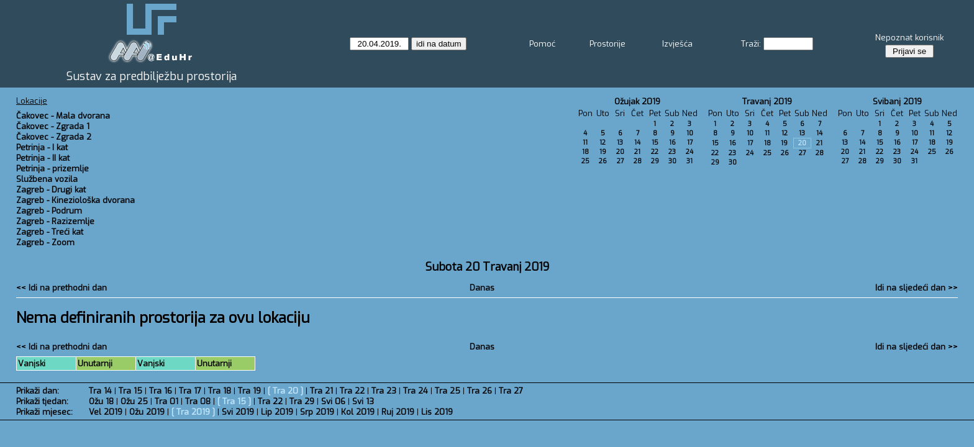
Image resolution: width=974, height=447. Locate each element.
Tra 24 (415, 391)
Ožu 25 (134, 401)
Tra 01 (166, 401)
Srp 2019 (317, 412)
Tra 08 (198, 401)
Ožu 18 (101, 401)
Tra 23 (383, 391)
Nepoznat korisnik (909, 37)
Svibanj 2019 (897, 101)
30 (672, 161)
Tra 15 (130, 391)
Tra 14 (100, 391)
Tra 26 (479, 391)
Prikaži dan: (37, 391)
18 (585, 152)
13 (620, 142)
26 (603, 161)
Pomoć (542, 43)
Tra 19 (249, 391)
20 (620, 152)
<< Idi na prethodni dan (61, 287)
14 (637, 142)
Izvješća (677, 43)
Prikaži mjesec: (44, 412)
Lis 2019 (437, 412)
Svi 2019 (238, 412)
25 (585, 161)
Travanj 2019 (767, 101)
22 (654, 152)
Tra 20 (285, 391)
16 (672, 142)
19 (602, 152)
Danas (482, 287)
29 (655, 161)
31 (689, 161)
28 (638, 161)
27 (620, 161)
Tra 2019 (193, 412)
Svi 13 (363, 401)
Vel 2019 (105, 412)
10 (689, 133)
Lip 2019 (277, 412)
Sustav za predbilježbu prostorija (151, 76)
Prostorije (607, 43)
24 (689, 152)
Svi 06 (333, 401)
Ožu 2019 (147, 412)
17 (690, 142)
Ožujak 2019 (637, 101)
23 (672, 152)
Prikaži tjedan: (42, 401)
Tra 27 (511, 391)
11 (585, 142)
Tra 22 (352, 391)
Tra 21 (321, 391)
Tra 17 (190, 391)
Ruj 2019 (397, 412)
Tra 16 (160, 391)
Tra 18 (219, 391)
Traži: (751, 43)
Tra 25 (447, 391)
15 (655, 142)
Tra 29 (301, 401)
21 (637, 152)
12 (602, 142)
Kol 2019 (358, 412)
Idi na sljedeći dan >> (916, 287)
